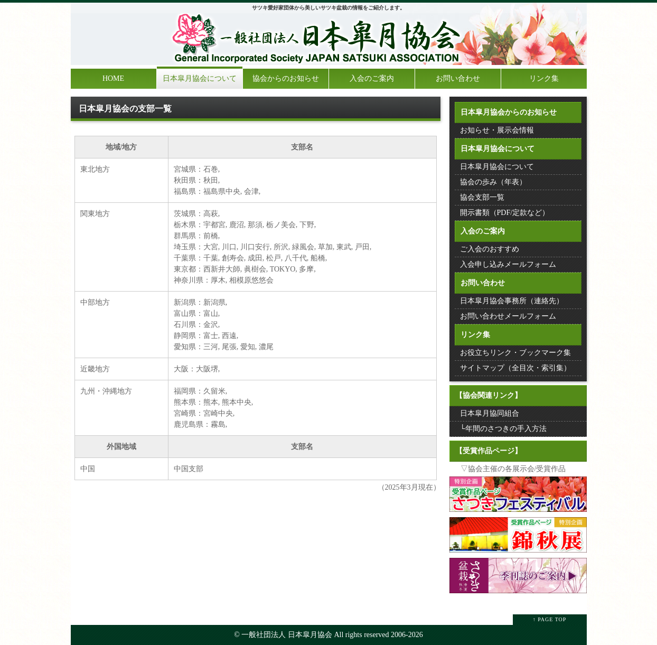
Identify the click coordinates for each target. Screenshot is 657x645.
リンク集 (544, 78)
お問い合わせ (458, 78)
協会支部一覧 (482, 197)
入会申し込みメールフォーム (508, 264)
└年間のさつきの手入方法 (503, 429)
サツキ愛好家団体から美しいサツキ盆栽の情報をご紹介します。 (328, 8)
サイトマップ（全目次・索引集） (515, 368)
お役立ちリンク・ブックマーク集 (515, 353)
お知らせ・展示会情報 (497, 130)
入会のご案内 (372, 78)
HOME (113, 78)
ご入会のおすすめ (489, 249)
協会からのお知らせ (285, 78)
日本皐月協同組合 (489, 413)
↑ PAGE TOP (550, 619)
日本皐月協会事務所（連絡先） (512, 301)
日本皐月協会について (200, 78)
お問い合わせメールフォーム (508, 316)
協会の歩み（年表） (493, 182)
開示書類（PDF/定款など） (505, 213)
